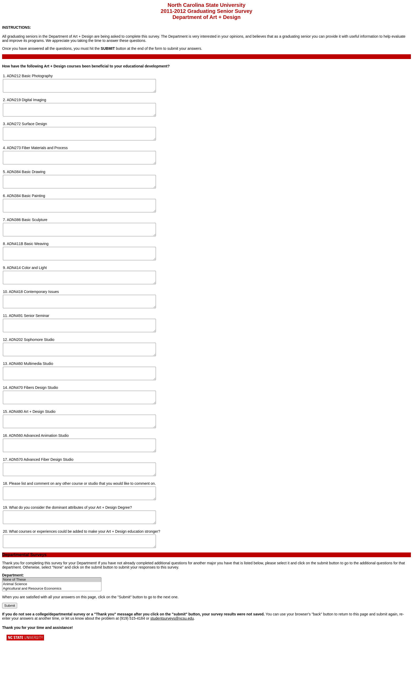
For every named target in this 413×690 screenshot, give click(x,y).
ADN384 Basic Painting (26, 207)
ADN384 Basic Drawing (26, 181)
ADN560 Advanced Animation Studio (39, 471)
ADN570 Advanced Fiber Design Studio (41, 497)
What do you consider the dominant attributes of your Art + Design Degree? (70, 550)
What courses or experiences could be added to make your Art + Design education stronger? (84, 576)
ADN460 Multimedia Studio (31, 392)
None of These (51, 627)
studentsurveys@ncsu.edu (172, 666)
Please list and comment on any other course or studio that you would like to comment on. (82, 524)
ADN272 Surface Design (27, 128)
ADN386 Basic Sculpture (27, 234)
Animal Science (51, 631)
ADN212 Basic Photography (30, 76)
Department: (13, 622)
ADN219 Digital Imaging (26, 102)
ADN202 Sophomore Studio (32, 366)
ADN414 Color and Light (27, 287)
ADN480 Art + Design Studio (32, 445)
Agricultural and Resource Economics (51, 636)
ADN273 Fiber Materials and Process (37, 155)
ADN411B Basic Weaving (27, 260)
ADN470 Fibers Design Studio (33, 418)
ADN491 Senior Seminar (29, 339)
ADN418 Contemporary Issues (34, 313)
